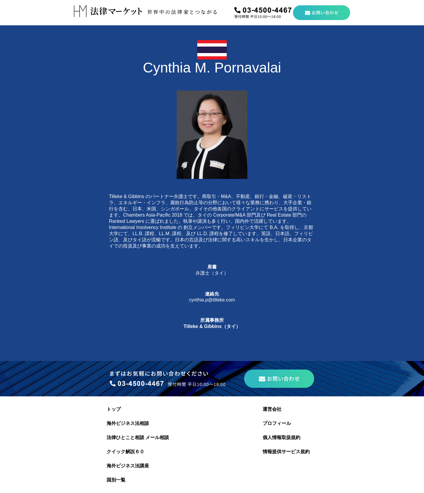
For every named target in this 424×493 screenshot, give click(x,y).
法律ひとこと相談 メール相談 (138, 437)
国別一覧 (116, 479)
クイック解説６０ (125, 451)
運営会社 (272, 409)
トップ (114, 409)
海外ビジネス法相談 (128, 423)
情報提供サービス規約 (286, 451)
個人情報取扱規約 (281, 437)
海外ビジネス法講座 (128, 465)
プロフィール (277, 423)
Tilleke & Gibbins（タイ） (212, 326)
